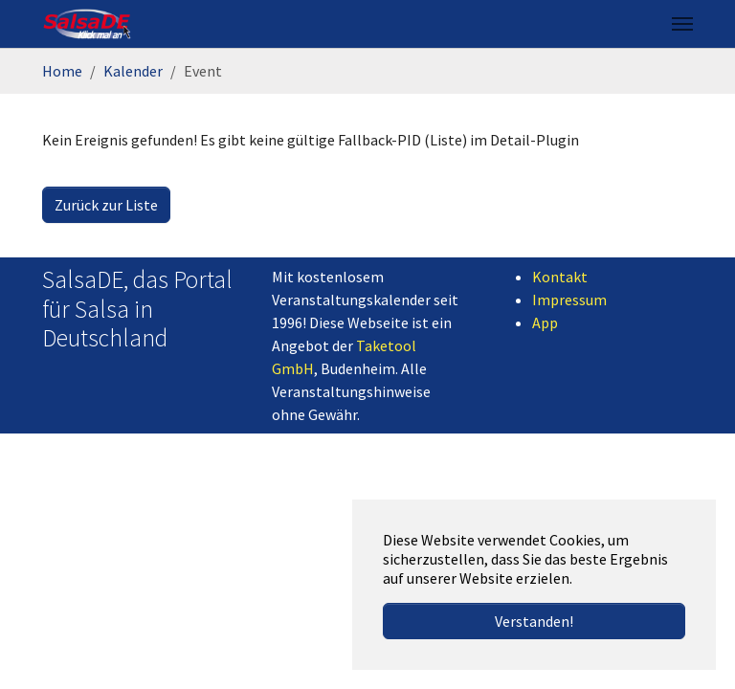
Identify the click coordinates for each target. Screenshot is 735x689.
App (545, 322)
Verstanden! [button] (534, 621)
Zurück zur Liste (106, 204)
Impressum (569, 299)
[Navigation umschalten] (682, 24)
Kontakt (560, 276)
